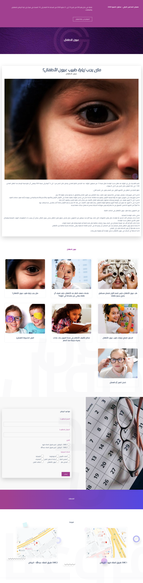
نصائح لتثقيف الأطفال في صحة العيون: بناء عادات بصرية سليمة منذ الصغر (71, 339)
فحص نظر (64, 462)
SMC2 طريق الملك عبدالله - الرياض (43, 562)
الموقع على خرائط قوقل (83, 19)
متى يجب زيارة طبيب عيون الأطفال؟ (25, 293)
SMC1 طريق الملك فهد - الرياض (113, 562)
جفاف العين (37, 462)
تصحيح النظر (63, 459)
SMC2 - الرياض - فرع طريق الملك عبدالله (54, 447)
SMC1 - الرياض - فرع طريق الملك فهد (54, 444)
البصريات (38, 459)
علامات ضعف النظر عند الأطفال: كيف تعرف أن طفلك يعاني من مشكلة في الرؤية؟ (71, 294)
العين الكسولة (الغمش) (25, 337)
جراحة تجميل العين (50, 459)
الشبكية (38, 456)
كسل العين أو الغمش (118, 382)
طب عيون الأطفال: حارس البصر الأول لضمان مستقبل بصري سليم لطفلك (118, 294)
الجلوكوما (52, 456)
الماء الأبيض (63, 456)
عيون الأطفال (51, 462)
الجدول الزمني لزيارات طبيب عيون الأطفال (118, 337)
